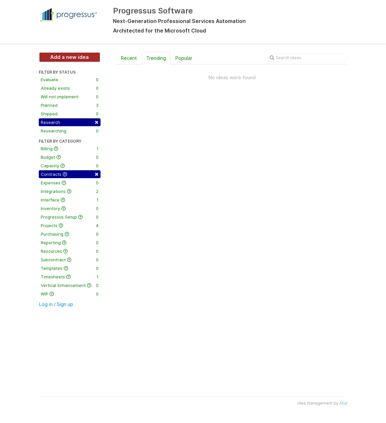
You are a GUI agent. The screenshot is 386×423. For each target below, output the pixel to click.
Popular (183, 58)
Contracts (70, 173)
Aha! (343, 403)
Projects (70, 225)
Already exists (70, 88)
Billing (70, 148)
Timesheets (70, 276)
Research (70, 121)
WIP (70, 294)
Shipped (70, 113)
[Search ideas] (307, 58)
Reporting (70, 242)
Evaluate (70, 79)
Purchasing (70, 234)
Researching (70, 131)
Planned (70, 105)
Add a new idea (69, 57)
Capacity (70, 165)
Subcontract (70, 259)
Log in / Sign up (56, 304)
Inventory (70, 208)
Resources (70, 251)
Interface (70, 200)
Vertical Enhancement (70, 285)
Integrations (70, 191)
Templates (70, 268)
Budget (70, 157)
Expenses (70, 182)
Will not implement (70, 96)
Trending (156, 58)
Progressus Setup (70, 217)
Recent (129, 58)
